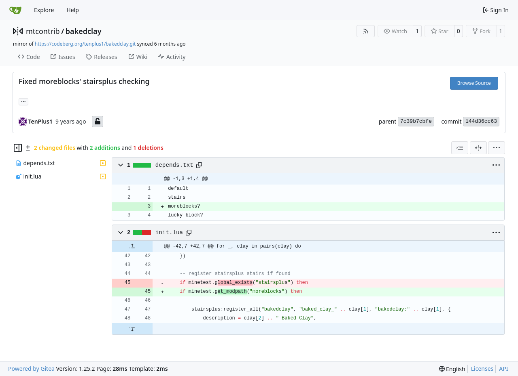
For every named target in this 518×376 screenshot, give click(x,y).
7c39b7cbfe (416, 121)
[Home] (15, 10)
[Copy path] (199, 165)
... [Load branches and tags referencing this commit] (23, 101)
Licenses (482, 368)
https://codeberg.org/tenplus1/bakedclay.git (85, 43)
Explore (44, 10)
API (503, 368)
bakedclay (84, 31)
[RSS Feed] (366, 31)
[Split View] (478, 147)
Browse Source (474, 83)
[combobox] (459, 147)
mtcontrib (43, 31)
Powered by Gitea (31, 368)
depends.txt (174, 165)
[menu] (496, 147)
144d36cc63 (481, 121)
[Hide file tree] (18, 148)
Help (72, 10)
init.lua (169, 232)
